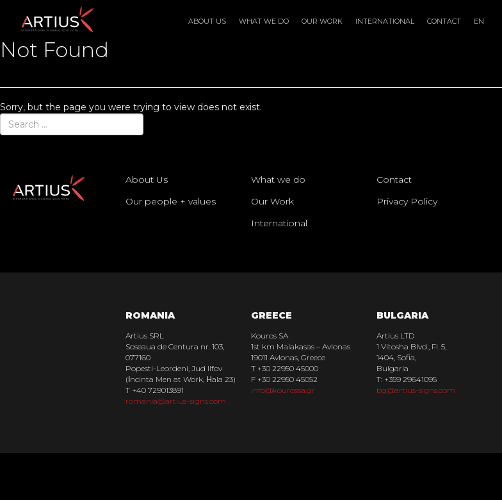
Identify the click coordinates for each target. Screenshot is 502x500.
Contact (444, 21)
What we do (264, 21)
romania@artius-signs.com (175, 401)
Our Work (322, 21)
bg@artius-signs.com (415, 390)
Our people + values (170, 201)
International (384, 21)
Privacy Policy (406, 201)
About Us (207, 21)
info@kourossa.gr (283, 390)
